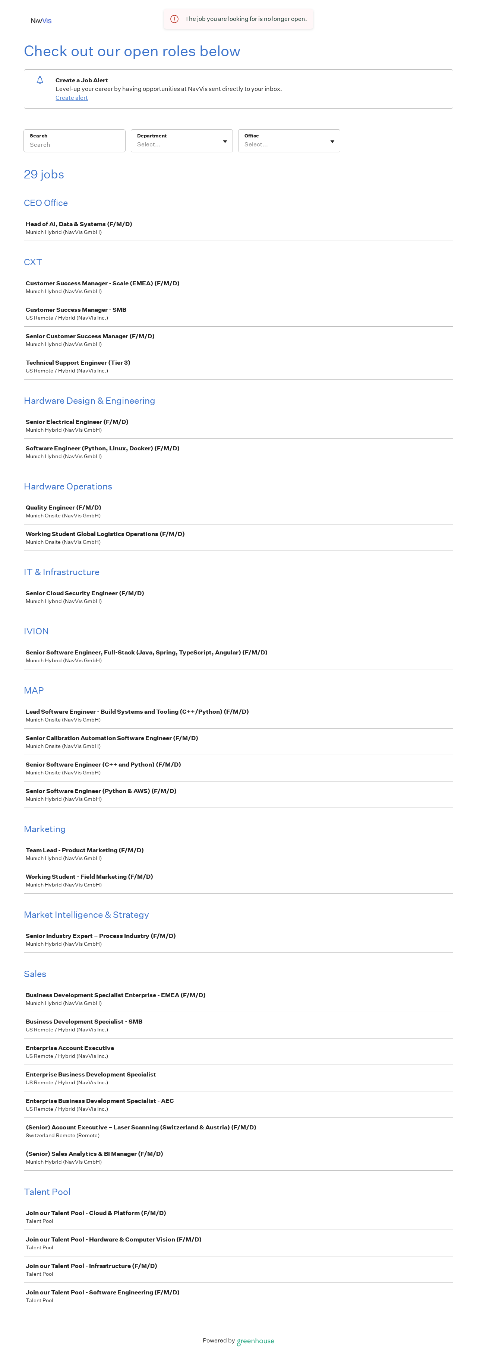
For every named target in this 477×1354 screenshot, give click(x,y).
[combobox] (137, 144)
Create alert (72, 97)
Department (152, 136)
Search (38, 136)
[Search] (74, 145)
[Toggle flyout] (225, 141)
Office (251, 136)
